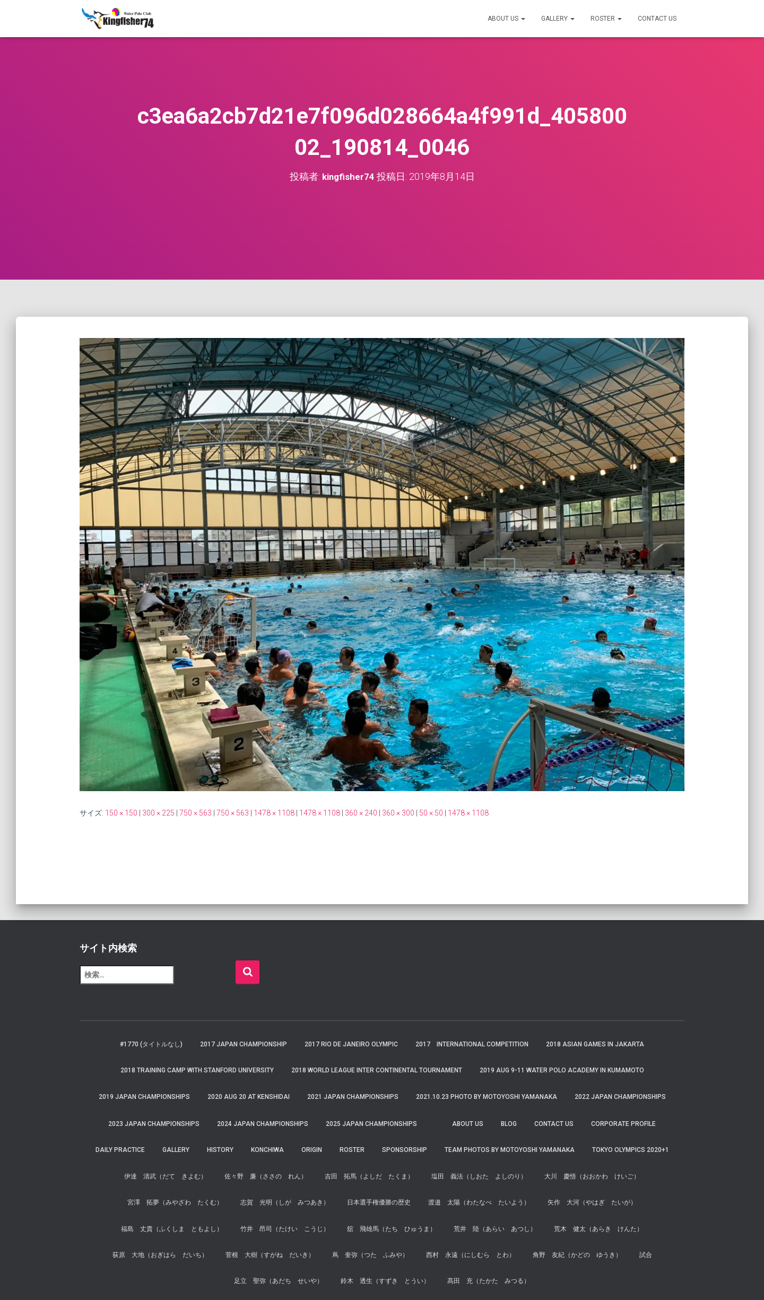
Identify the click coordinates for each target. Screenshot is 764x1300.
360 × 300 (398, 813)
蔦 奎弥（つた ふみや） (370, 1255)
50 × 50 (431, 813)
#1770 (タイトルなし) (151, 1044)
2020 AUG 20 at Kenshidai (248, 1096)
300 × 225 (158, 813)
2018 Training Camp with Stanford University (197, 1070)
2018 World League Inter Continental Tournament (376, 1070)
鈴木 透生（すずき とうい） (385, 1281)
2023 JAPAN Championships (153, 1124)
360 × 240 (361, 813)
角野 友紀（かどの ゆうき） (577, 1255)
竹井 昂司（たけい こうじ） (284, 1228)
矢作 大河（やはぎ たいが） (592, 1202)
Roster (606, 18)
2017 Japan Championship (243, 1044)
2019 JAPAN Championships (144, 1096)
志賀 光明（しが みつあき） (284, 1202)
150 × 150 (121, 813)
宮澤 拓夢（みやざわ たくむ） (175, 1202)
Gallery (558, 18)
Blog (509, 1124)
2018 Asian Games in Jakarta (595, 1044)
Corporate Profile (623, 1124)
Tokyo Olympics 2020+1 (630, 1150)
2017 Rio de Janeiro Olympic (351, 1044)
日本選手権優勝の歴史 (379, 1202)
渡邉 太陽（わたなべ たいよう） (479, 1202)
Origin (311, 1150)
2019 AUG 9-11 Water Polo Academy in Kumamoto (562, 1070)
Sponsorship (404, 1150)
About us (506, 18)
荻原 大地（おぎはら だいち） (160, 1255)
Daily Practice (120, 1150)
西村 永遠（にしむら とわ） (470, 1255)
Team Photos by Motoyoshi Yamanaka (510, 1150)
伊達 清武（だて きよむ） (165, 1176)
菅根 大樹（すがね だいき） (270, 1255)
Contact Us (657, 18)
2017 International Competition (471, 1044)
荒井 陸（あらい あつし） (495, 1228)
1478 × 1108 (274, 813)
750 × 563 (195, 813)
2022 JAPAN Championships (620, 1096)
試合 (645, 1255)
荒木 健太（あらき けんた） (598, 1228)
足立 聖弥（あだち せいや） (278, 1281)
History (220, 1150)
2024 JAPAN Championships (262, 1124)
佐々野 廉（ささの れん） (265, 1176)
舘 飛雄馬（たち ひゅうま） (391, 1228)
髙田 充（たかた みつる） (488, 1281)
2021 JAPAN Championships (352, 1096)
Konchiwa (267, 1150)
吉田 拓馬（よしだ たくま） (369, 1176)
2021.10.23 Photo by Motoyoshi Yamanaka (486, 1096)
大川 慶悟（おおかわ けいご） (592, 1176)
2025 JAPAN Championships (371, 1124)
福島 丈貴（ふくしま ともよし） (172, 1228)
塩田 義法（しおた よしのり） (479, 1176)
